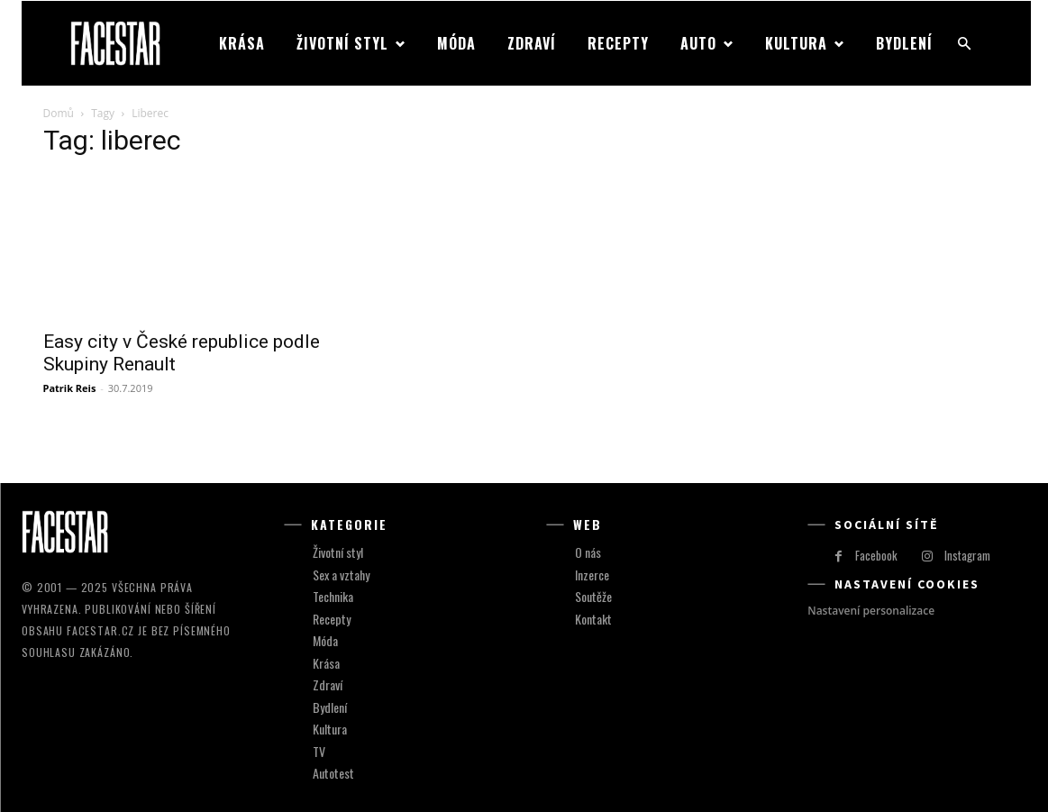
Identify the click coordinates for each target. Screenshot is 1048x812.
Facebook (876, 555)
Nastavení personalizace (870, 610)
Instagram (967, 555)
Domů (58, 113)
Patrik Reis (69, 388)
